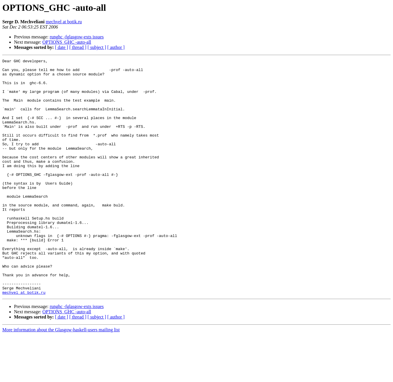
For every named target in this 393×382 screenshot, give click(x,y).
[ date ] (61, 47)
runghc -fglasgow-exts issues (77, 36)
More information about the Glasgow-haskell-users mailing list (61, 376)
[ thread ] (77, 47)
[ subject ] (97, 47)
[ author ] (116, 47)
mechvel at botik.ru (64, 21)
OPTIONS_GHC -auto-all (66, 42)
